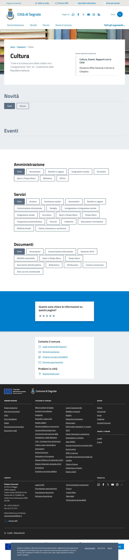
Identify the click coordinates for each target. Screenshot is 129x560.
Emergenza (39, 467)
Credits (10, 533)
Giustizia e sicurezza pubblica (46, 471)
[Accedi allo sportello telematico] (85, 3)
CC (5, 533)
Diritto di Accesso (41, 452)
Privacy (69, 488)
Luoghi (99, 438)
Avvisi (99, 415)
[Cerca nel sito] (120, 14)
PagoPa (68, 415)
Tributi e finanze (72, 464)
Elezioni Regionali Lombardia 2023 (48, 464)
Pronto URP (11, 520)
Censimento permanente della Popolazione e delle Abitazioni (46, 436)
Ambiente (38, 415)
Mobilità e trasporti (73, 411)
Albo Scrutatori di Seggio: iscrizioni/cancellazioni (44, 409)
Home (12, 47)
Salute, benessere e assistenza (77, 434)
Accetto (101, 548)
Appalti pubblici (40, 422)
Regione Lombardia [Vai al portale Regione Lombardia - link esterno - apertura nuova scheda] (13, 3)
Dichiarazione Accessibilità (76, 500)
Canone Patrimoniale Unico (45, 430)
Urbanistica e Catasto (74, 468)
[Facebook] (77, 14)
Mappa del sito (19, 533)
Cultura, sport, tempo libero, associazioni (45, 447)
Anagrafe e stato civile (43, 418)
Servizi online (71, 449)
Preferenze (90, 548)
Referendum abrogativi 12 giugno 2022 (78, 428)
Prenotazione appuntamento (46, 488)
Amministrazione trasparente (77, 484)
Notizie (23, 106)
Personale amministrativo (14, 426)
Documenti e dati (10, 430)
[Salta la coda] (42, 3)
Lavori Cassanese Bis (74, 407)
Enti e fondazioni (10, 419)
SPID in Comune (72, 453)
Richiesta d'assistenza (43, 496)
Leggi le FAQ (39, 484)
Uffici (6, 415)
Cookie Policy (71, 492)
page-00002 (70, 441)
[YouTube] (87, 14)
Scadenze (100, 419)
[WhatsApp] (72, 14)
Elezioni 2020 (71, 471)
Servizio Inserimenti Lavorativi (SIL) (79, 445)
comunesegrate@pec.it (13, 515)
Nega (110, 548)
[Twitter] (82, 14)
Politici (6, 423)
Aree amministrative (12, 411)
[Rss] (97, 14)
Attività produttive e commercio (47, 426)
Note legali (70, 496)
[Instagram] (92, 14)
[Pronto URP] (61, 3)
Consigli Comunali (104, 423)
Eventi (99, 442)
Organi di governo (10, 407)
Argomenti (21, 47)
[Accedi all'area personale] (111, 3)
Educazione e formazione (44, 456)
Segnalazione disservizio (44, 492)
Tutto (9, 106)
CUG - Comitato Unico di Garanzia (47, 441)
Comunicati (101, 411)
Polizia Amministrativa (74, 419)
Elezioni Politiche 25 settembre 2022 (49, 460)
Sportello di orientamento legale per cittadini (79, 458)
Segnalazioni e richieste (75, 437)
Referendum (70, 423)
